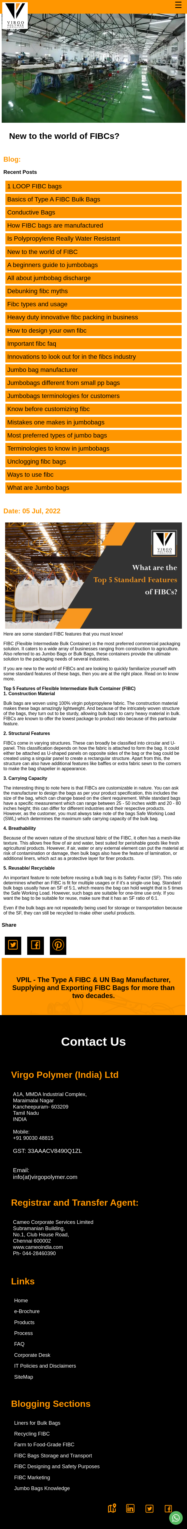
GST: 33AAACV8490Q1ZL (47, 1150)
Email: (45, 1173)
